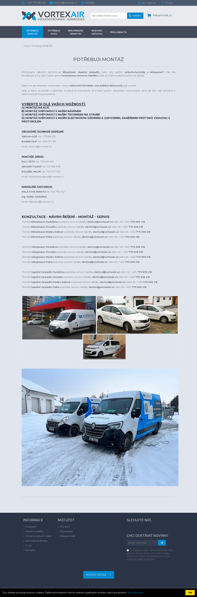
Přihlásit (169, 3)
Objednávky (66, 531)
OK (190, 592)
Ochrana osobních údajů (38, 536)
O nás (28, 545)
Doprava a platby (34, 531)
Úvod (26, 46)
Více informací (135, 592)
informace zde (135, 556)
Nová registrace (149, 3)
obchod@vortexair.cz (65, 2)
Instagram (31, 526)
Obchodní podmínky (36, 540)
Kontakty (30, 550)
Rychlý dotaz (96, 574)
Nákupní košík (67, 536)
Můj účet (65, 526)
